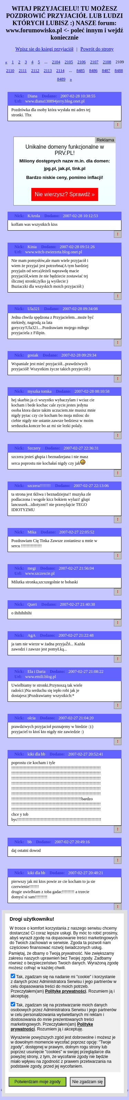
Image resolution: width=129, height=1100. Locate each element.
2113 (48, 70)
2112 (35, 70)
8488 (119, 70)
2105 (69, 62)
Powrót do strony (97, 49)
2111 (22, 70)
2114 (60, 70)
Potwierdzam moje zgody (37, 1081)
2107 (94, 62)
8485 (80, 70)
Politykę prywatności (65, 991)
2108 (107, 62)
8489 (61, 79)
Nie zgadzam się (87, 1081)
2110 (10, 70)
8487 (106, 70)
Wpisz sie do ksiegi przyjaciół (44, 49)
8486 (93, 70)
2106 (81, 62)
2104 (56, 62)
